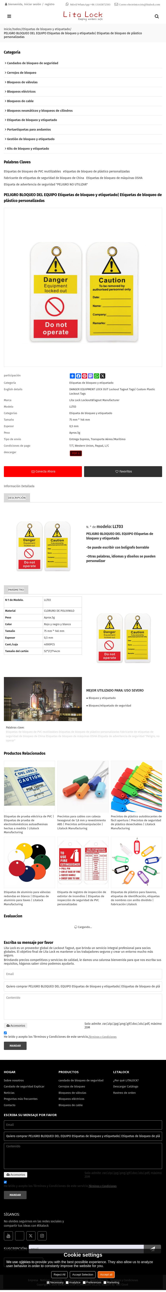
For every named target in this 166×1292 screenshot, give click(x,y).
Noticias (9, 1094)
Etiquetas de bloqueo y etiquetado (46, 29)
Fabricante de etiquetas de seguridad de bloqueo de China (44, 178)
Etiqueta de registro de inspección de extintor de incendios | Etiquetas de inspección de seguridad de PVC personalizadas (82, 899)
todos (17, 29)
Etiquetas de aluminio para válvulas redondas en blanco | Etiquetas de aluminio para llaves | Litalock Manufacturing (27, 899)
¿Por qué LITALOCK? (126, 1082)
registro (49, 4)
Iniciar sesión (32, 4)
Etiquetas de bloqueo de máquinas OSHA (114, 178)
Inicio (7, 29)
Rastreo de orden (124, 1094)
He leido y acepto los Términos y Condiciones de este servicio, (60, 1037)
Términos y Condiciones (103, 1038)
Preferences (92, 1282)
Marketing (111, 1282)
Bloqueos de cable (71, 1106)
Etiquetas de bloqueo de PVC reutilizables (32, 172)
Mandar (15, 1047)
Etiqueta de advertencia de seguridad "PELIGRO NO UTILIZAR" (46, 185)
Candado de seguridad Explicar (24, 1088)
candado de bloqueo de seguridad (81, 1082)
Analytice (73, 1282)
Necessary (55, 1282)
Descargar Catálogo (126, 1088)
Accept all (106, 1274)
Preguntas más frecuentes (21, 1100)
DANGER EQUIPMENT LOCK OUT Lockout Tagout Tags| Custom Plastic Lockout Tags (112, 392)
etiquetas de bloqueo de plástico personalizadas (96, 172)
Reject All (59, 1274)
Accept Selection (82, 1274)
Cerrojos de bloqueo (72, 1088)
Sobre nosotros (14, 1082)
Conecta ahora (45, 472)
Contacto (10, 1106)
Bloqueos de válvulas (73, 1094)
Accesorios (15, 1026)
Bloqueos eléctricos (72, 1100)
